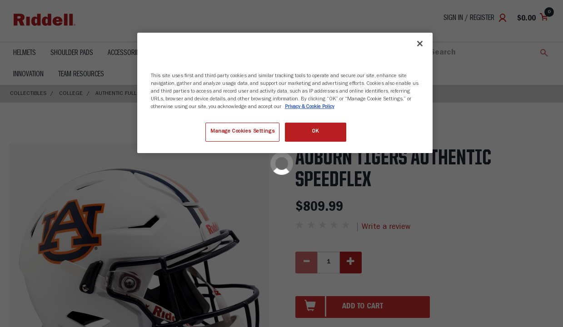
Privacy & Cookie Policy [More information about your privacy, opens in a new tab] (309, 107)
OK (315, 131)
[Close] (420, 44)
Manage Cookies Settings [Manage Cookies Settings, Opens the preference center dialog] (242, 131)
